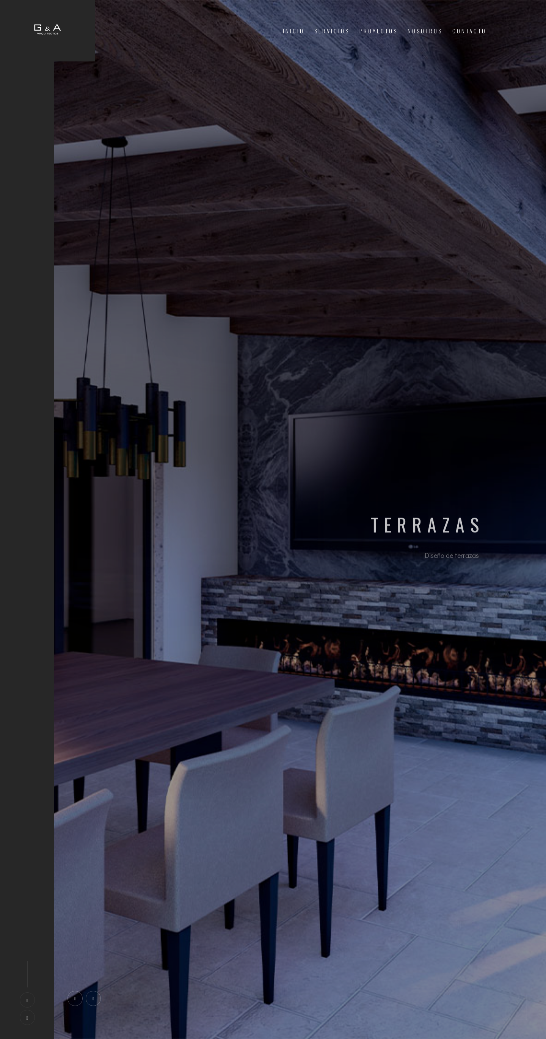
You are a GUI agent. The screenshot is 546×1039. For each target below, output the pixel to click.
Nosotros (425, 31)
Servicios (332, 31)
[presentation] (75, 998)
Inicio (293, 31)
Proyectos (378, 31)
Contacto (469, 31)
